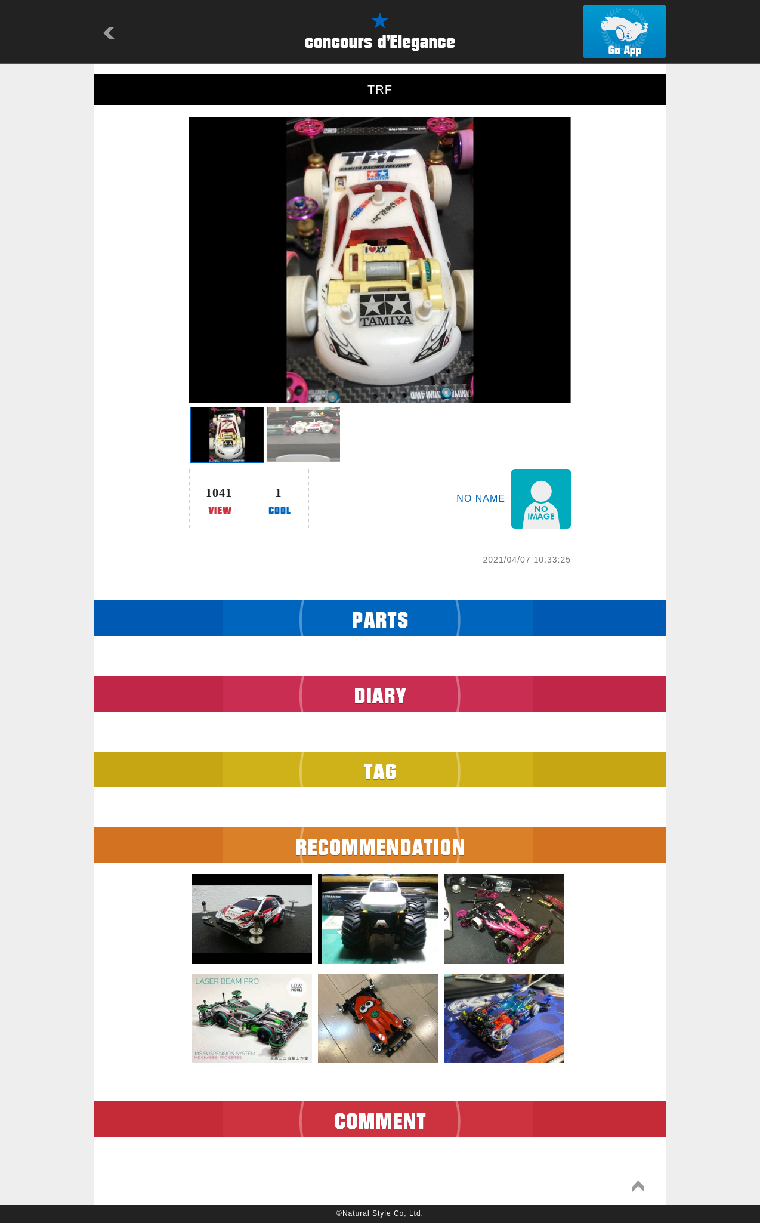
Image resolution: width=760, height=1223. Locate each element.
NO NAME (480, 498)
